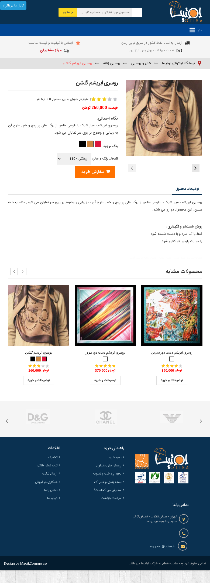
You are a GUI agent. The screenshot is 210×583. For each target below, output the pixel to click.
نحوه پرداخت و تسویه (107, 486)
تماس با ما (50, 503)
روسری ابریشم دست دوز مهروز (105, 365)
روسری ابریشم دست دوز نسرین (171, 365)
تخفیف (52, 470)
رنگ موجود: (98, 146)
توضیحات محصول (187, 202)
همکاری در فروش (46, 494)
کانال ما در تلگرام (13, 5)
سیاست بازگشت (111, 511)
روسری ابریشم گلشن (38, 365)
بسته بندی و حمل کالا (108, 494)
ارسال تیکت (49, 486)
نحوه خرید (115, 470)
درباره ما (52, 511)
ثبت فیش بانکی (47, 478)
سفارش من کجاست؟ (108, 503)
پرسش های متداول (109, 478)
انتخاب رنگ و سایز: (87, 159)
